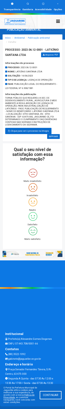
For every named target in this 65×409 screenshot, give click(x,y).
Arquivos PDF (50, 55)
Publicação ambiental (39, 38)
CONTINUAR (50, 395)
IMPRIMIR (53, 136)
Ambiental (19, 38)
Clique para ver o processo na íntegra (28, 131)
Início (8, 38)
